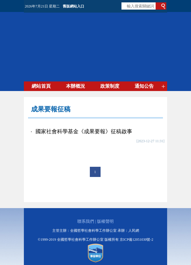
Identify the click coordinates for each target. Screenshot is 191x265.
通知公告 (144, 86)
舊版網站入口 (73, 6)
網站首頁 (41, 86)
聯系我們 (85, 221)
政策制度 (109, 86)
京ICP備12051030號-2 (136, 239)
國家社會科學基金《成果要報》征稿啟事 (84, 131)
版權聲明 (105, 221)
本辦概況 (75, 86)
